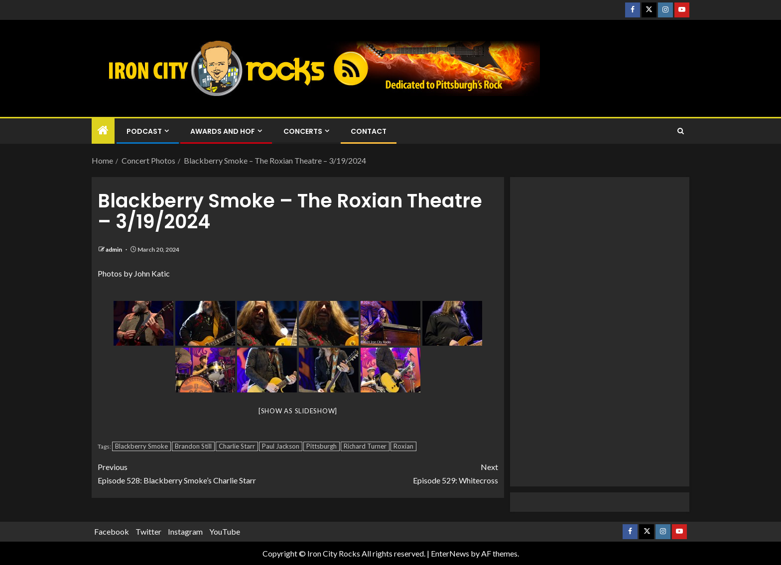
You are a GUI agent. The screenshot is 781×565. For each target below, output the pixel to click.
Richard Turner (365, 446)
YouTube (224, 531)
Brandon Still (193, 446)
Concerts (302, 131)
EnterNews (450, 553)
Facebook (111, 531)
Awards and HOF (222, 131)
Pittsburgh (321, 446)
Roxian (403, 446)
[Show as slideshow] (298, 411)
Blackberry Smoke (141, 446)
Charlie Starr (237, 446)
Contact (369, 131)
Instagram (185, 531)
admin (114, 249)
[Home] (103, 130)
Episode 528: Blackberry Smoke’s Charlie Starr (198, 472)
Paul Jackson (280, 446)
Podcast (144, 131)
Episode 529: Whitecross (398, 472)
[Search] (680, 131)
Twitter (148, 531)
